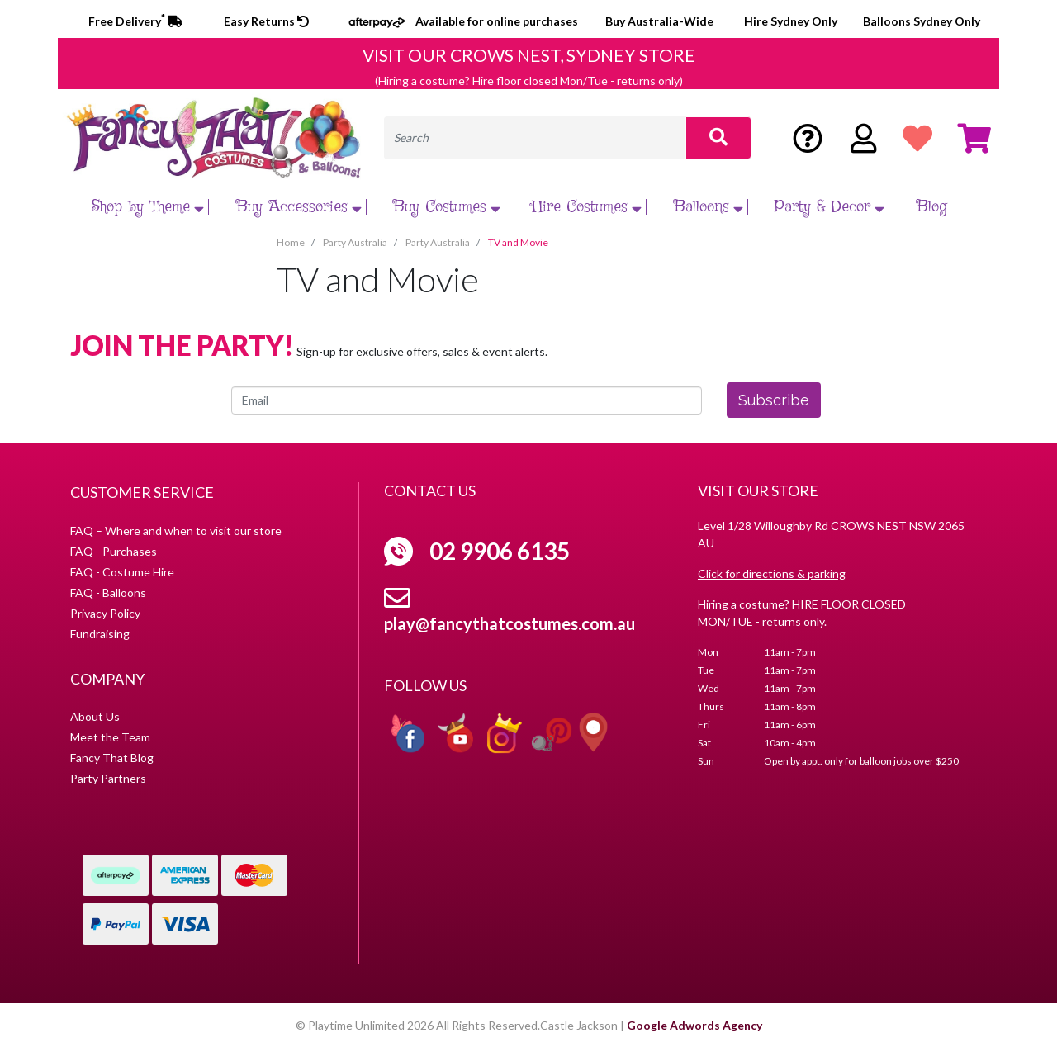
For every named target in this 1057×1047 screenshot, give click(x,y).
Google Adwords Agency (694, 1025)
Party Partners (108, 778)
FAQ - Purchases (113, 551)
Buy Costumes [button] (449, 207)
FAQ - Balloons (108, 592)
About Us (95, 716)
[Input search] (535, 137)
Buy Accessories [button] (301, 207)
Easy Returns (266, 21)
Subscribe (773, 400)
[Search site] (718, 137)
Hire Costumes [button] (589, 207)
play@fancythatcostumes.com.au (509, 623)
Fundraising (100, 634)
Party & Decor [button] (832, 207)
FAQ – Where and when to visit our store (176, 531)
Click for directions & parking (772, 573)
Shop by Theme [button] (150, 207)
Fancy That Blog (112, 758)
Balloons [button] (710, 207)
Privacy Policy (105, 613)
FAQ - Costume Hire (122, 572)
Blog (932, 207)
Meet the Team (110, 737)
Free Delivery (135, 21)
